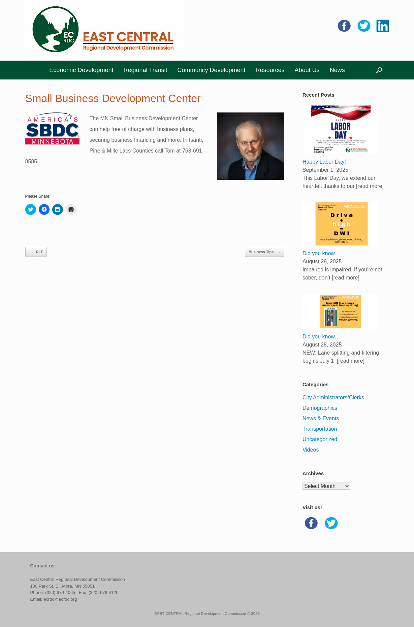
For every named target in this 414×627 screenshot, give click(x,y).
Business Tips (265, 252)
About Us (307, 70)
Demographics (319, 408)
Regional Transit (145, 70)
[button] (379, 70)
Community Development (211, 70)
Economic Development (81, 70)
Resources (270, 70)
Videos (310, 450)
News (337, 70)
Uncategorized (319, 439)
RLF (36, 252)
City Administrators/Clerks (333, 397)
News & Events (320, 418)
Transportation (319, 429)
